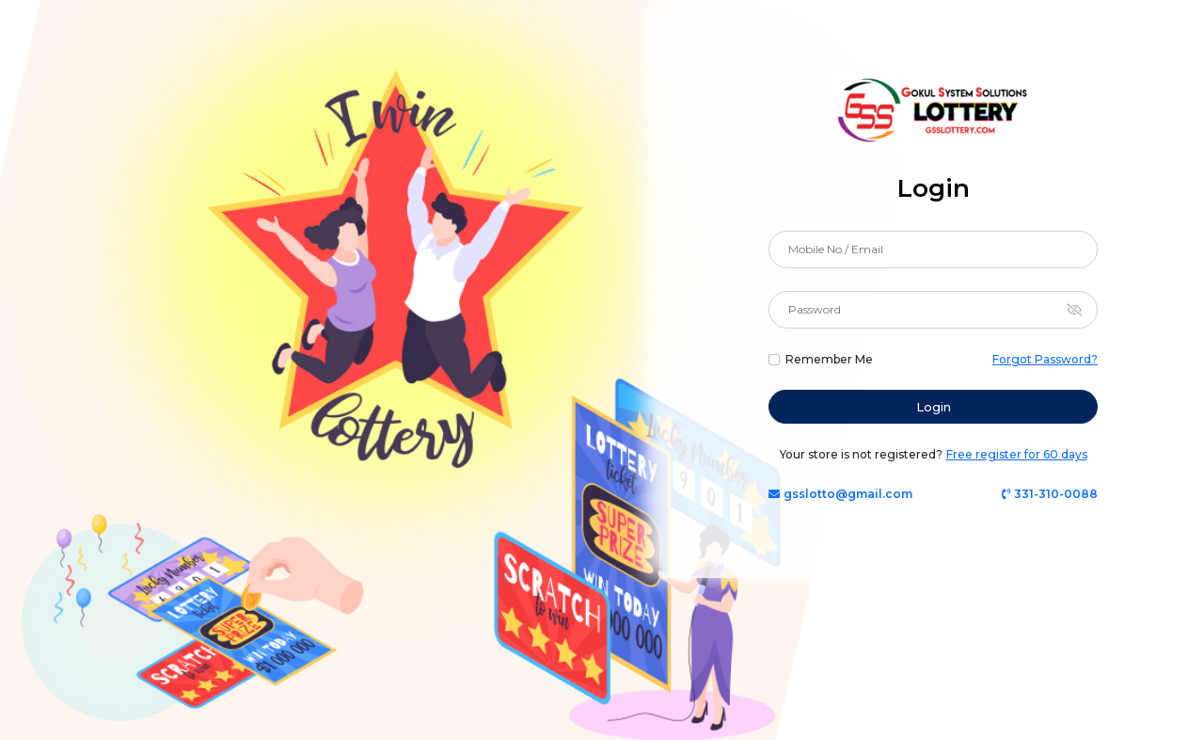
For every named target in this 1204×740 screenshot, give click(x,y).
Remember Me (829, 359)
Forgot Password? (1045, 359)
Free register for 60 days (1016, 454)
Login (933, 406)
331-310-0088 (1050, 494)
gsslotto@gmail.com (840, 494)
